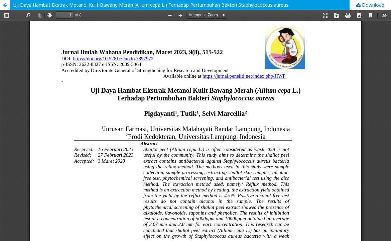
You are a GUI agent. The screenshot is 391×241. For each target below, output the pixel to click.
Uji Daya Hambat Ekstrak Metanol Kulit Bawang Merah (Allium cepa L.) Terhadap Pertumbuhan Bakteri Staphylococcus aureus (150, 5)
